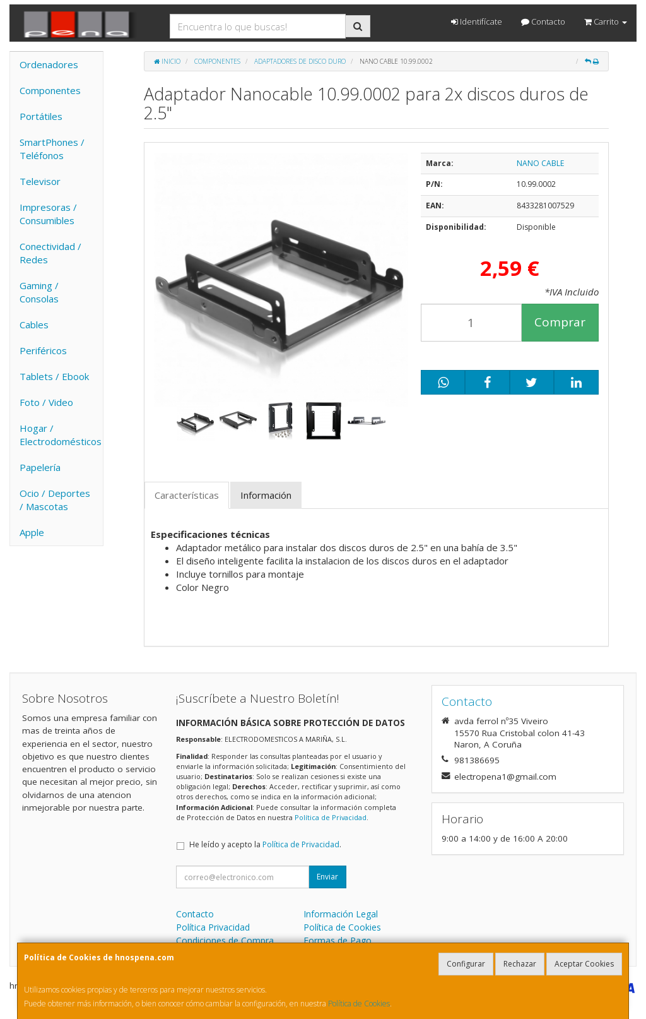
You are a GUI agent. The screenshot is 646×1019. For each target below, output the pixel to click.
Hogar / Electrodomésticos (61, 435)
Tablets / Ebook (54, 376)
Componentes (50, 90)
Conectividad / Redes (50, 253)
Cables (34, 324)
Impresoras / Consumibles (48, 214)
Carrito (605, 21)
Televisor (40, 181)
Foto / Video (46, 402)
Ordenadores (49, 64)
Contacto (543, 21)
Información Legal (340, 914)
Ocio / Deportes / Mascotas (55, 500)
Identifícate (476, 21)
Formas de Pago (337, 940)
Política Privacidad (213, 927)
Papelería (40, 467)
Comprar (559, 322)
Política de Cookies (359, 1003)
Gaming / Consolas (39, 292)
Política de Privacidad (331, 817)
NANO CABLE (540, 163)
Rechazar (519, 963)
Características (187, 495)
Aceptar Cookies (584, 963)
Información (265, 495)
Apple (32, 532)
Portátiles (41, 116)
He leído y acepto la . (265, 844)
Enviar (327, 876)
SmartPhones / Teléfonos (52, 149)
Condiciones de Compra (225, 940)
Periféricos (43, 350)
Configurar (466, 963)
